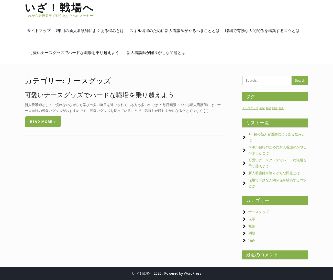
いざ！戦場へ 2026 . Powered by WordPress (166, 273)
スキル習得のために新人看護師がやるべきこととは (175, 30)
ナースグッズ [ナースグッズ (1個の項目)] (250, 108)
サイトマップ (39, 30)
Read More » (43, 121)
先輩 (251, 218)
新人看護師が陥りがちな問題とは (156, 52)
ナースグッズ (258, 211)
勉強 (251, 226)
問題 (251, 233)
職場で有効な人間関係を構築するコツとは (262, 30)
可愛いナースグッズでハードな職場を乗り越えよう (76, 52)
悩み (251, 240)
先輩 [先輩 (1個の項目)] (262, 108)
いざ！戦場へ (59, 7)
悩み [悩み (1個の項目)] (281, 108)
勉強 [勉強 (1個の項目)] (268, 108)
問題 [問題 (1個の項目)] (275, 108)
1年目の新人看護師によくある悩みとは (90, 30)
